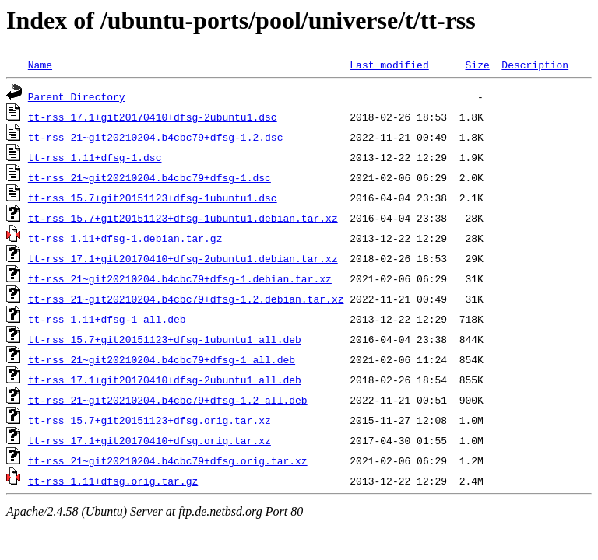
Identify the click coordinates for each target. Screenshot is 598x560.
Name (40, 65)
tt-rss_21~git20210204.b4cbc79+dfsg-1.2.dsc (155, 137)
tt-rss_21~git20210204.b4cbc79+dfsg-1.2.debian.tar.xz (186, 299)
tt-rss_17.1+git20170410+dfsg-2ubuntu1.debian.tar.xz (183, 258)
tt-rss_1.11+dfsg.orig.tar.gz (113, 481)
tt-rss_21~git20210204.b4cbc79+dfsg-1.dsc (149, 177)
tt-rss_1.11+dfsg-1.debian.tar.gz (125, 238)
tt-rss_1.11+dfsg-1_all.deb (107, 319)
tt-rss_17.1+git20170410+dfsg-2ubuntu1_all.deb (164, 380)
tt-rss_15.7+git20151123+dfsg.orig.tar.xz (149, 420)
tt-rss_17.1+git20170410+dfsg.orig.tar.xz (149, 440)
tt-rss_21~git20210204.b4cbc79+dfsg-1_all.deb (161, 359)
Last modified (389, 65)
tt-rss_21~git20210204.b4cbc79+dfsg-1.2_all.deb (168, 400)
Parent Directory (76, 96)
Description (534, 65)
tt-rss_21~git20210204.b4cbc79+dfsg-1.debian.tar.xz (180, 278)
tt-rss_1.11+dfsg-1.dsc (95, 157)
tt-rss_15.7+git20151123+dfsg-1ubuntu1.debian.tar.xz (183, 218)
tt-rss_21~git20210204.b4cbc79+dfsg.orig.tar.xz (168, 460)
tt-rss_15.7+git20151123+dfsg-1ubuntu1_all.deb (164, 339)
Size (477, 65)
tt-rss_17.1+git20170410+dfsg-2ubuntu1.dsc (152, 117)
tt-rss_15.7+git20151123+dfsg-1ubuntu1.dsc (152, 198)
